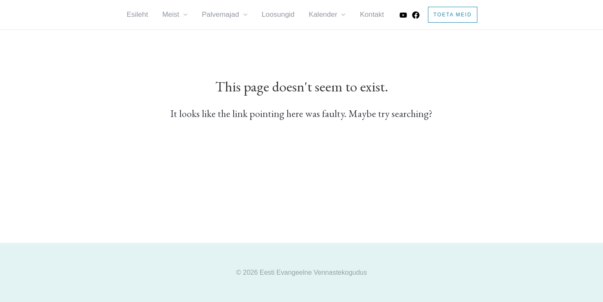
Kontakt (372, 14)
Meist (170, 14)
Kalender (323, 14)
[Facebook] (416, 15)
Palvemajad (220, 14)
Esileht (137, 14)
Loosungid (278, 14)
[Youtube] (403, 15)
